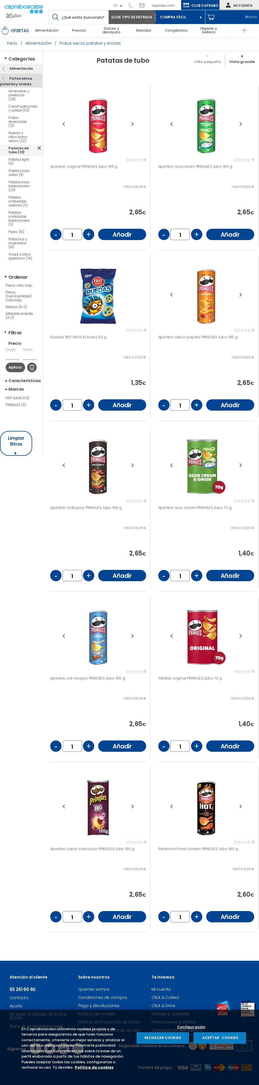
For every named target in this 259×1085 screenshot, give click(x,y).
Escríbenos (144, 5)
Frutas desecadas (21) (17, 121)
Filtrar (15, 333)
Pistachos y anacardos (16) (17, 243)
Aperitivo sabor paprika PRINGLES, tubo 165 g (198, 337)
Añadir (122, 234)
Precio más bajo (19, 285)
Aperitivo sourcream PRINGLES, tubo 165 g (195, 166)
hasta (27, 349)
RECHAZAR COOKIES (162, 1037)
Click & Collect (165, 997)
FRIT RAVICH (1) (17, 398)
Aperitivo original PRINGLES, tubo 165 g (83, 166)
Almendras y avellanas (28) (18, 95)
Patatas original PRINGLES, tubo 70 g (190, 678)
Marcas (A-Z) (16, 306)
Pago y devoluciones (99, 1005)
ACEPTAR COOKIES (219, 1037)
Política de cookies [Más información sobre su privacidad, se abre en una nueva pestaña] (94, 1067)
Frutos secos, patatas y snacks (16, 81)
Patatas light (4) (18, 161)
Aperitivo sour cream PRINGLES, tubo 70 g (195, 507)
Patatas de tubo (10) (18, 150)
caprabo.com (163, 5)
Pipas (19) (16, 231)
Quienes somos (93, 989)
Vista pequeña (207, 61)
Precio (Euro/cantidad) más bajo (19, 296)
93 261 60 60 (133, 5)
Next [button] (132, 124)
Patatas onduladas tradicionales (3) (19, 218)
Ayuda (16, 1006)
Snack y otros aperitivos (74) (20, 256)
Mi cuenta (238, 5)
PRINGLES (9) (16, 404)
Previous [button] (63, 124)
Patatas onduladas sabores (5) (18, 201)
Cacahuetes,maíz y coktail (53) (22, 108)
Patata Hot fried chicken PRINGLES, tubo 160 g (198, 848)
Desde (11, 349)
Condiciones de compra (102, 997)
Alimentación (20, 68)
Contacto (19, 998)
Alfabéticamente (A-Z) (19, 315)
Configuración (191, 1027)
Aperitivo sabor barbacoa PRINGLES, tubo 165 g (92, 848)
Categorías (21, 59)
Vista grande (242, 61)
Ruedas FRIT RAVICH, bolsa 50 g (78, 337)
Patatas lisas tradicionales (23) (19, 186)
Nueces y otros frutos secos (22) (17, 136)
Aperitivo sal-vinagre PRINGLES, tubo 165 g (87, 678)
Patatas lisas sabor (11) (18, 172)
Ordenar (18, 277)
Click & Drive (163, 1005)
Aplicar (15, 367)
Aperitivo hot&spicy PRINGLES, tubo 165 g (86, 507)
